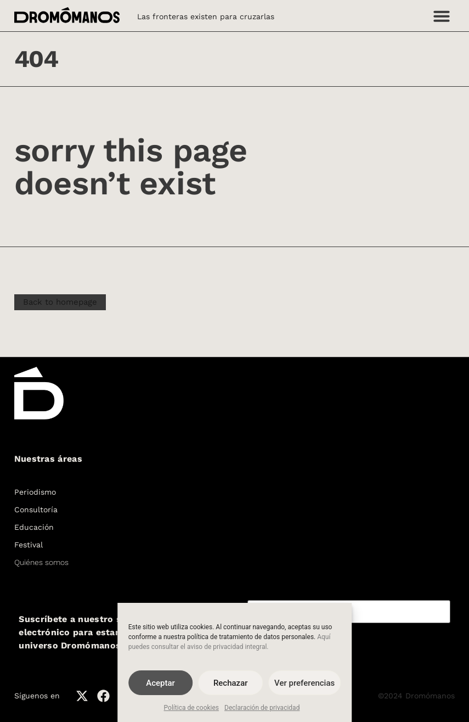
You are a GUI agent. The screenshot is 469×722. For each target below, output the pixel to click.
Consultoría (36, 509)
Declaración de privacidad (262, 708)
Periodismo (35, 492)
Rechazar (230, 683)
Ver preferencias (304, 683)
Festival (28, 544)
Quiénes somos (41, 562)
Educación (34, 527)
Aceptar (160, 683)
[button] (441, 16)
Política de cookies (191, 708)
